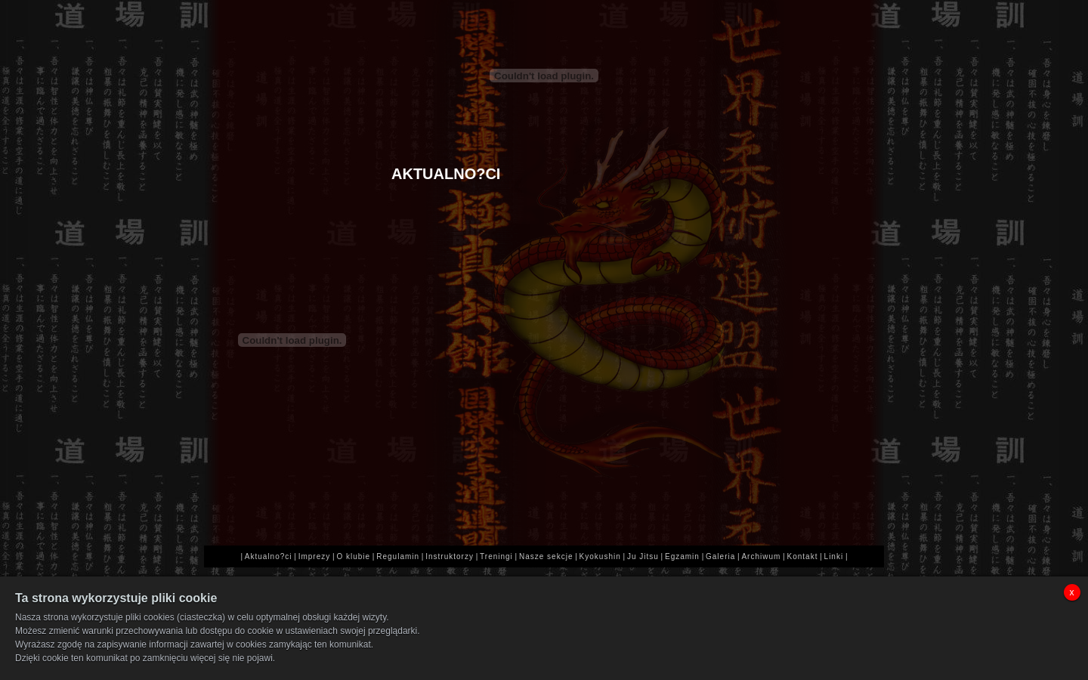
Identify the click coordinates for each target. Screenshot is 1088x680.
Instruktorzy (449, 556)
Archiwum (760, 556)
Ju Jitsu (643, 556)
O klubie (353, 556)
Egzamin (682, 556)
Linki (834, 556)
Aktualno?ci (268, 556)
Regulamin (397, 556)
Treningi (496, 556)
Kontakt (802, 556)
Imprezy (314, 556)
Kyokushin (600, 556)
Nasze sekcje (546, 556)
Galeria (720, 556)
